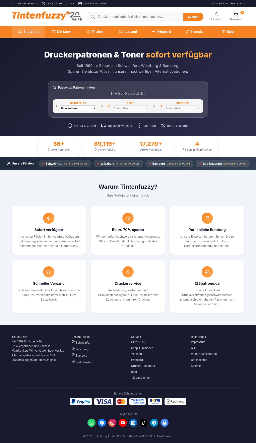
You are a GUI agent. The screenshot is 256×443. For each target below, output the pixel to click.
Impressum (198, 342)
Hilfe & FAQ (237, 3)
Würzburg (79, 349)
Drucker (182, 103)
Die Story (61, 32)
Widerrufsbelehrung (204, 354)
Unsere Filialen (219, 3)
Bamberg (79, 355)
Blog (228, 32)
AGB (194, 348)
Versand (128, 32)
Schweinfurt (81, 342)
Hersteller (78, 103)
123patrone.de (140, 377)
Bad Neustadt (82, 362)
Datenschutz (199, 359)
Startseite (28, 32)
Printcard (161, 32)
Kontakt (194, 32)
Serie (130, 103)
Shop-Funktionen (142, 348)
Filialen (95, 32)
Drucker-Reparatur (143, 365)
